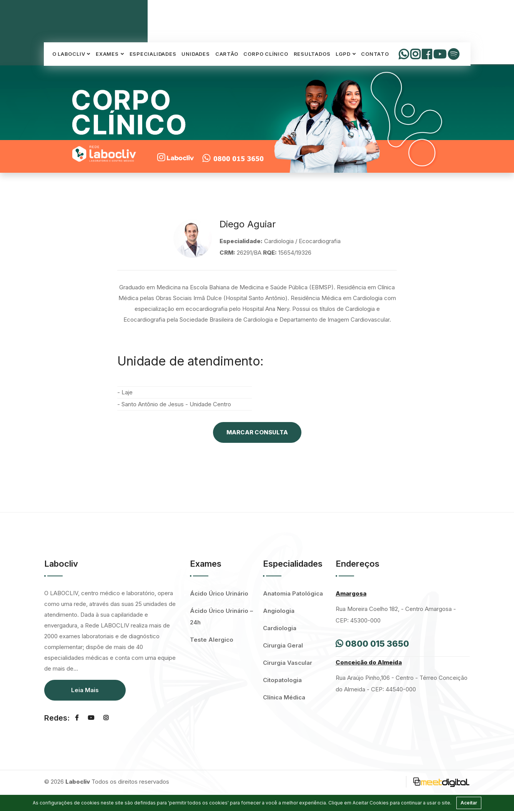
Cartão (226, 54)
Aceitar (469, 803)
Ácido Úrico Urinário (219, 593)
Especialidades (153, 54)
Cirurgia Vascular (287, 662)
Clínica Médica (284, 697)
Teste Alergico (211, 639)
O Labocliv (68, 54)
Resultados (312, 54)
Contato (375, 54)
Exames (107, 54)
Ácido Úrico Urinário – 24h (221, 616)
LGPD (343, 54)
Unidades (195, 54)
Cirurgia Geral (283, 645)
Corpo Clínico (265, 54)
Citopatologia (282, 680)
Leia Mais (85, 690)
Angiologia (278, 610)
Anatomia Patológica (293, 593)
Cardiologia (279, 628)
